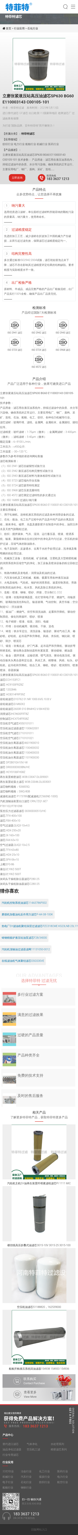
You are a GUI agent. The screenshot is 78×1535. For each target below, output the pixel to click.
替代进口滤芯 (11, 1446)
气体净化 (32, 1446)
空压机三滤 (33, 1451)
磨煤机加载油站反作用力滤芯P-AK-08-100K (27, 914)
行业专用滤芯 (11, 1457)
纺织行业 (44, 1484)
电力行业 (62, 1479)
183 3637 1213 (58, 179)
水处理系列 (57, 1446)
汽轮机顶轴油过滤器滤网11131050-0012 (26, 949)
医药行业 (62, 1473)
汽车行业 (26, 1479)
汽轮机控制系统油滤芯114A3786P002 (24, 902)
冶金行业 (26, 1473)
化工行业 (44, 1473)
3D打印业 (8, 1473)
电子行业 (8, 1484)
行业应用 (19, 28)
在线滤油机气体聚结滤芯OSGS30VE (23, 960)
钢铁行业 (26, 1489)
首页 (9, 28)
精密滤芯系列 (59, 1451)
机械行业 (8, 1479)
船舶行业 (8, 1489)
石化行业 (32, 28)
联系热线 (51, 175)
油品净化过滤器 (12, 1451)
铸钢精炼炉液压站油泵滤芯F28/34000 (24, 937)
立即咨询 (17, 177)
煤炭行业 (44, 1479)
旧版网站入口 (39, 1529)
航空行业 (62, 1484)
